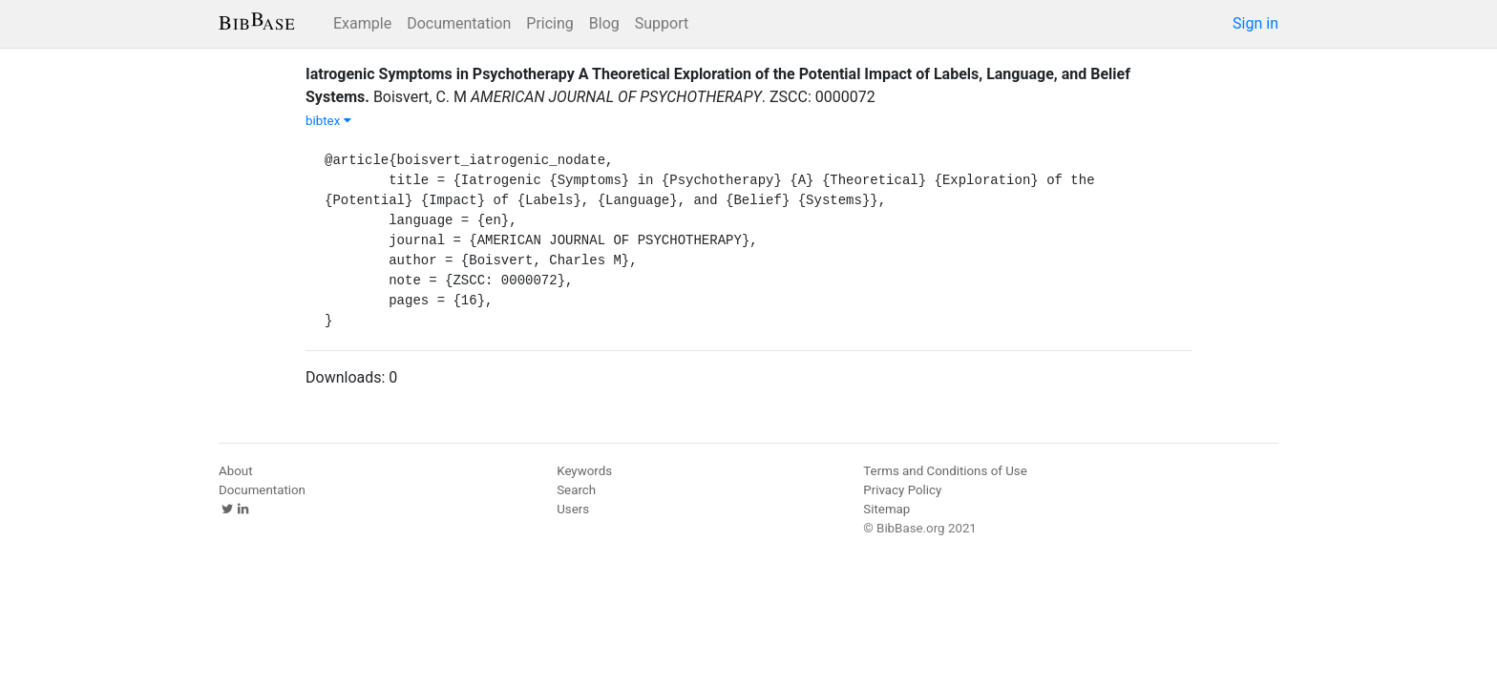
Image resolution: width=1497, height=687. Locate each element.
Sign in (1255, 23)
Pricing (550, 23)
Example (362, 23)
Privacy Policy (902, 490)
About (236, 471)
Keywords (584, 471)
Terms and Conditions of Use (944, 471)
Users (573, 509)
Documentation (459, 23)
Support (661, 23)
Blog (604, 23)
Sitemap (886, 509)
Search (576, 490)
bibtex (328, 121)
